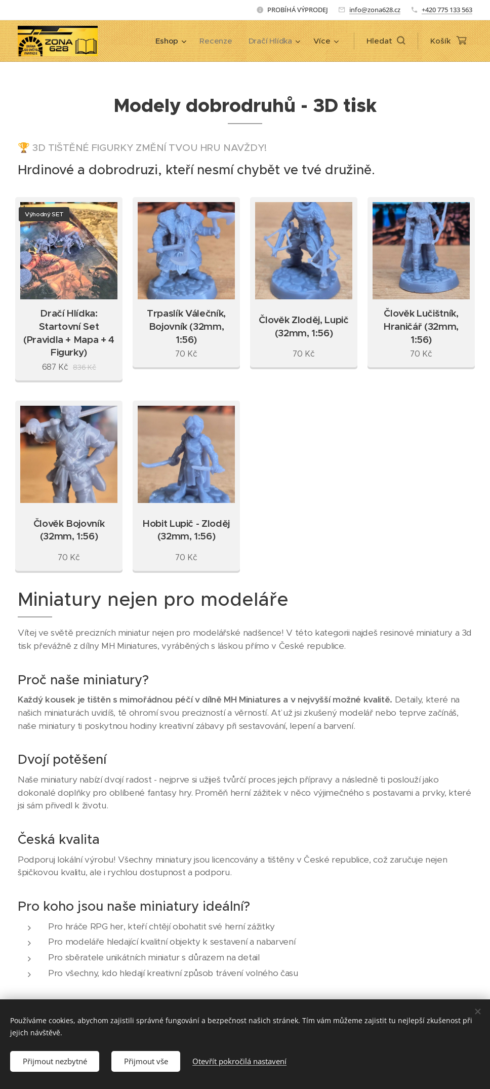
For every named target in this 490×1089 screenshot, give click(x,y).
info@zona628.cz (374, 9)
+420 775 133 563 (447, 9)
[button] (386, 41)
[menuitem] (169, 41)
